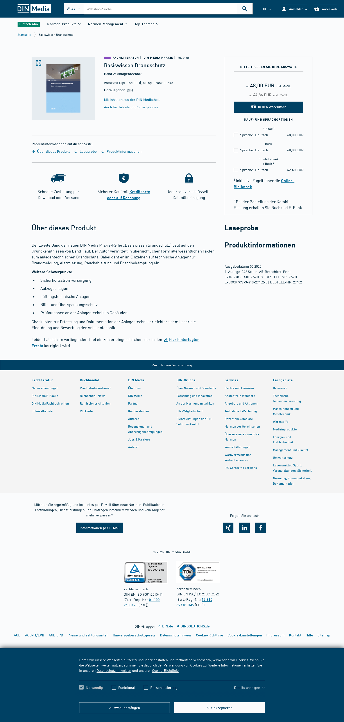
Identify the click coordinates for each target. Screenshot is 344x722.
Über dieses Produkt (51, 151)
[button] (294, 8)
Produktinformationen (121, 151)
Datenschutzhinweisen (114, 670)
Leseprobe (85, 151)
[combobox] (168, 8)
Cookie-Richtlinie (165, 670)
